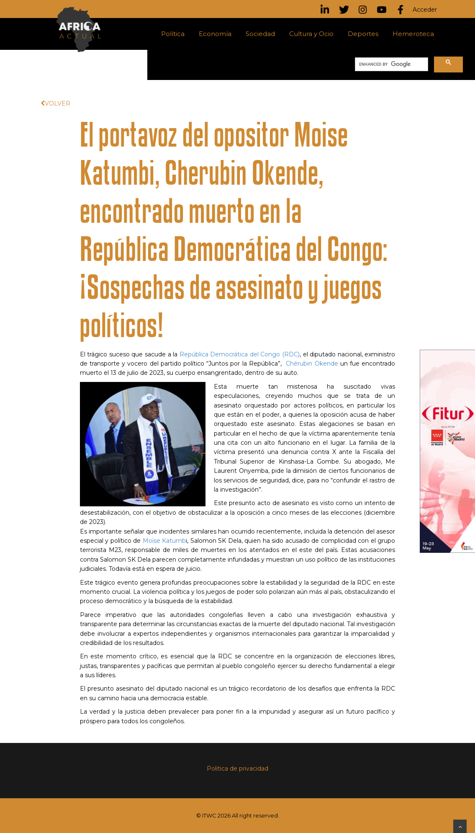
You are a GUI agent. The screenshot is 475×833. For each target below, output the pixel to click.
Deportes (363, 34)
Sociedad (260, 34)
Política (173, 34)
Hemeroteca (413, 34)
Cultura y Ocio (311, 34)
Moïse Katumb (164, 540)
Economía (215, 34)
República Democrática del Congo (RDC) (240, 354)
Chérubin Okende (312, 363)
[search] (390, 64)
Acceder (425, 9)
